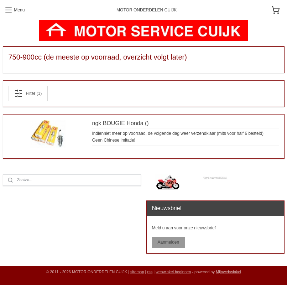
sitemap (137, 272)
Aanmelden (168, 242)
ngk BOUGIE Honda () (120, 123)
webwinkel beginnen (173, 272)
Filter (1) (28, 93)
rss (150, 272)
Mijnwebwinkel (228, 272)
